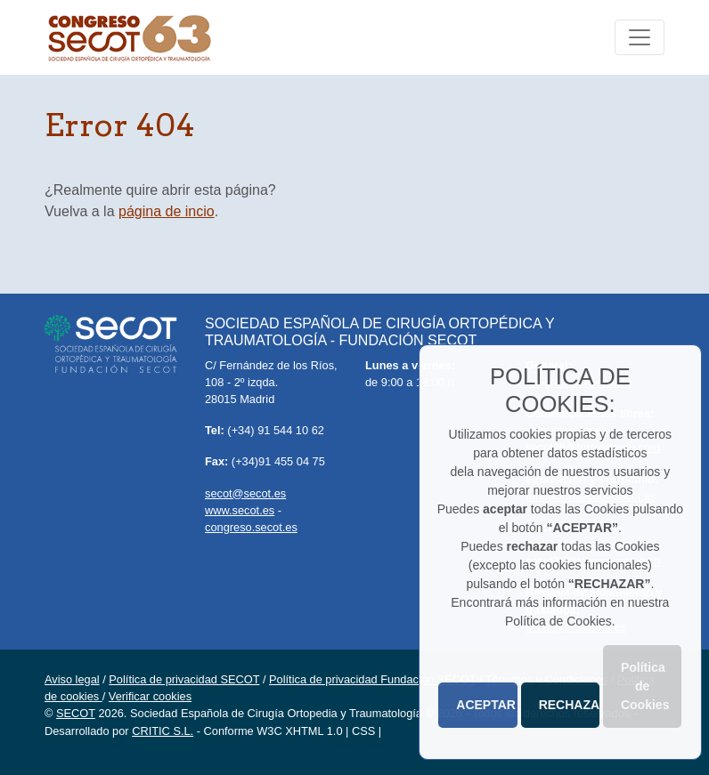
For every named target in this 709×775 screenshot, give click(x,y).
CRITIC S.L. (162, 731)
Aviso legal (72, 679)
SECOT (75, 713)
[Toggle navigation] (639, 37)
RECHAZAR (569, 705)
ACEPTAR (486, 705)
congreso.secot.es (251, 527)
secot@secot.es (245, 493)
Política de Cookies (645, 686)
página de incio (166, 211)
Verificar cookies (150, 696)
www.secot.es (239, 510)
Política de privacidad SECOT (184, 679)
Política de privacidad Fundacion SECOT (372, 679)
